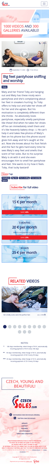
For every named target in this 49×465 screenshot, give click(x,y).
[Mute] (41, 65)
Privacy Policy (36, 450)
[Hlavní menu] (44, 3)
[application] (24, 54)
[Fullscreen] (45, 65)
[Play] (4, 65)
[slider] (22, 64)
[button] (24, 54)
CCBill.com (29, 461)
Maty (4, 87)
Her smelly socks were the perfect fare (16, 315)
